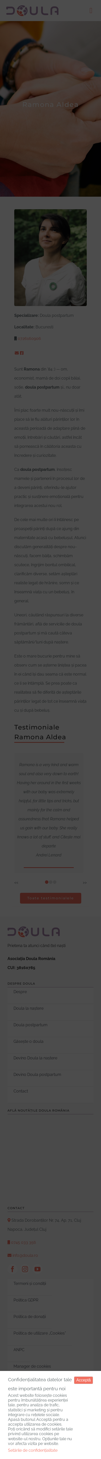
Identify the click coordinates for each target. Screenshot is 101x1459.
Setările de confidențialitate (33, 1450)
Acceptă (83, 1380)
